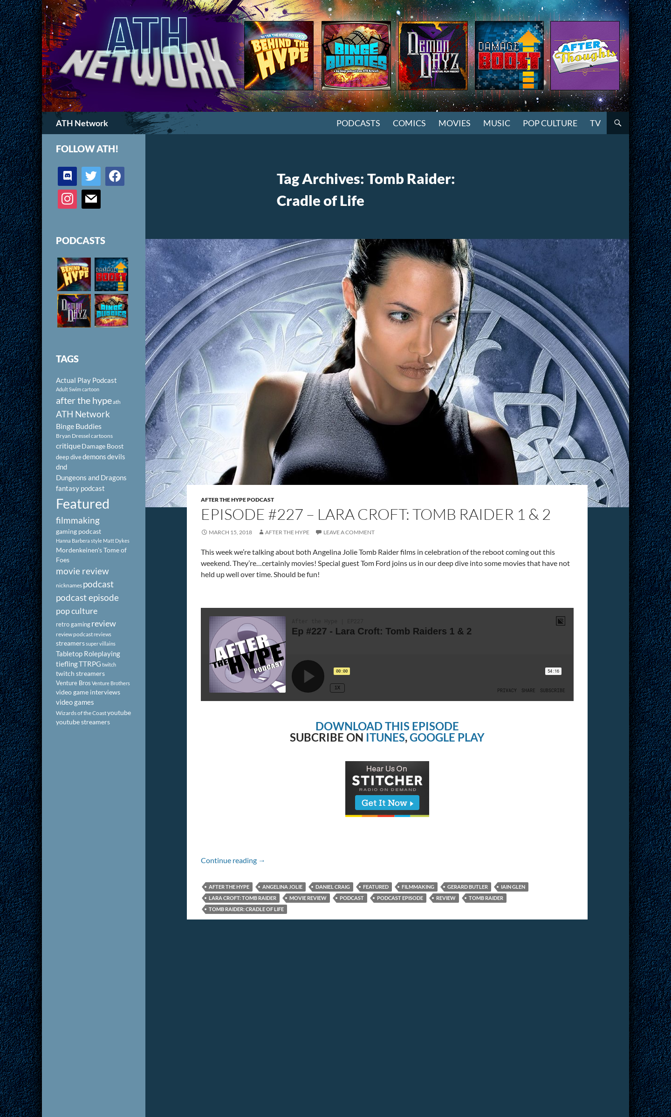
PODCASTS (358, 123)
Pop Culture (550, 123)
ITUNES (385, 737)
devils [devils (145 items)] (116, 456)
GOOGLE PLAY (447, 737)
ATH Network (82, 123)
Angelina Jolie (282, 887)
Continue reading (233, 860)
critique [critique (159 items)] (68, 446)
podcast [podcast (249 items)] (98, 584)
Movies (454, 123)
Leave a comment (349, 532)
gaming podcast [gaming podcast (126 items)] (78, 531)
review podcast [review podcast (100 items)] (74, 634)
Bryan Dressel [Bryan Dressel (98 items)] (73, 435)
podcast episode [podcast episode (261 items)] (87, 597)
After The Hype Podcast (237, 499)
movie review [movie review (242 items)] (82, 571)
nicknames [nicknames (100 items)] (69, 585)
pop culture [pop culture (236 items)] (76, 611)
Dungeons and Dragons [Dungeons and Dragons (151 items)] (91, 477)
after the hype (229, 887)
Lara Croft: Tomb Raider (242, 898)
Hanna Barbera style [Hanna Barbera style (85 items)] (79, 541)
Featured (376, 887)
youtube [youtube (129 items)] (119, 712)
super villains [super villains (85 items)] (101, 643)
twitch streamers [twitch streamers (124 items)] (80, 673)
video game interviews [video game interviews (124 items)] (88, 692)
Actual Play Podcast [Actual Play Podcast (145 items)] (86, 380)
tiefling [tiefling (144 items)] (67, 664)
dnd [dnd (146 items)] (61, 467)
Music (496, 123)
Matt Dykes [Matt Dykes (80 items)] (116, 541)
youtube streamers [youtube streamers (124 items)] (83, 722)
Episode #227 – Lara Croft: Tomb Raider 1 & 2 (376, 514)
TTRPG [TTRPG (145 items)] (90, 664)
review (446, 898)
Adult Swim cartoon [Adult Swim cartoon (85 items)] (77, 389)
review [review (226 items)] (103, 623)
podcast (352, 898)
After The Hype (287, 532)
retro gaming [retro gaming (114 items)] (73, 624)
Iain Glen (513, 887)
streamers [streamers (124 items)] (70, 643)
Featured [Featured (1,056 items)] (83, 503)
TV (595, 123)
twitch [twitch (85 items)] (109, 664)
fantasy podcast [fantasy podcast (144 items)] (80, 488)
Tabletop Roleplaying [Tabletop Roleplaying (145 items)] (88, 653)
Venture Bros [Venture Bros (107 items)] (73, 683)
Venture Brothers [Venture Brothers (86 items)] (111, 683)
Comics (409, 123)
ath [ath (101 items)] (117, 401)
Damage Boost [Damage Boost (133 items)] (102, 446)
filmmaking (418, 887)
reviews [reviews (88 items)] (102, 634)
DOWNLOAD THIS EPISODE (387, 726)
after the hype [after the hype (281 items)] (84, 400)
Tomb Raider (486, 898)
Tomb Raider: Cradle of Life (246, 909)
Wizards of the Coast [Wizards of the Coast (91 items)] (81, 713)
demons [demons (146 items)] (94, 456)
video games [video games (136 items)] (75, 702)
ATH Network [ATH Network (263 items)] (83, 414)
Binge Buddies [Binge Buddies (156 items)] (79, 426)
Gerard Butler (467, 887)
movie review (308, 898)
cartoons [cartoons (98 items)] (102, 435)
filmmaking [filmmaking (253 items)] (78, 520)
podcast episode (400, 898)
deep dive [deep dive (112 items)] (69, 457)
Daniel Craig (332, 887)
